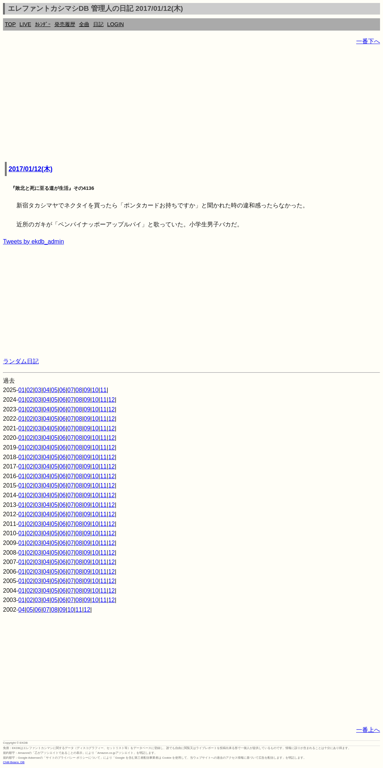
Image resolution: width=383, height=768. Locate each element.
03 (38, 390)
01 (21, 390)
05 (54, 390)
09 (87, 390)
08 (79, 390)
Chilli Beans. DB (14, 762)
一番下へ (368, 41)
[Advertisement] (191, 104)
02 (29, 390)
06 (62, 390)
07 (70, 390)
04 (46, 390)
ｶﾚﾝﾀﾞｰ (43, 24)
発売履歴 (64, 24)
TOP (10, 24)
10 (95, 390)
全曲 (84, 24)
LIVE (25, 24)
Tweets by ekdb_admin (33, 241)
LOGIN (115, 24)
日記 (98, 24)
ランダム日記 (21, 361)
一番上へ (368, 730)
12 (111, 399)
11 (103, 390)
